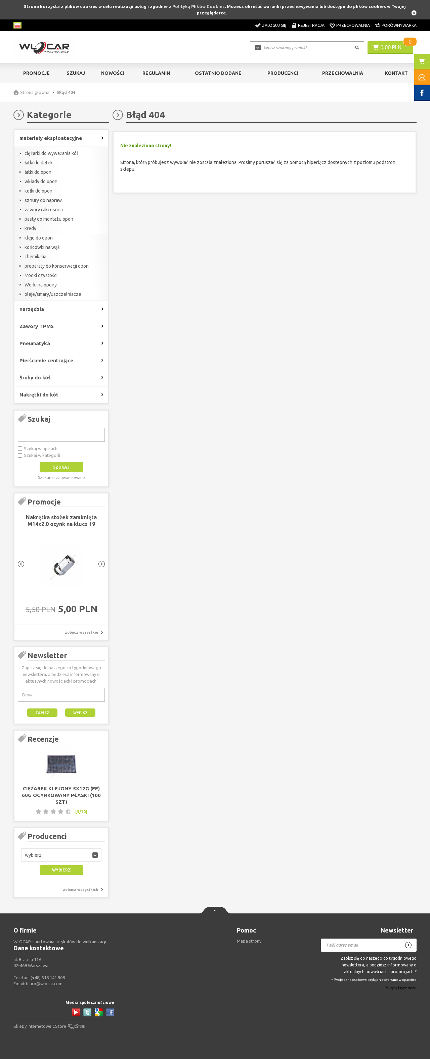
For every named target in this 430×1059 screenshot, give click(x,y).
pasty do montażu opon (49, 219)
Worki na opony (41, 284)
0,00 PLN (390, 47)
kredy (30, 228)
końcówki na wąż (42, 247)
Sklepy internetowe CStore (39, 1026)
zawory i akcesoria (44, 209)
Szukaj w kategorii (42, 455)
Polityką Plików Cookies (198, 6)
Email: (37, 983)
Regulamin (156, 73)
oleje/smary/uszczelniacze (53, 294)
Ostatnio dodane (218, 73)
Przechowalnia (353, 25)
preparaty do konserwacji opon (57, 266)
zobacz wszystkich (80, 890)
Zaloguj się (274, 25)
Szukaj (76, 73)
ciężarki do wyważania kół (51, 153)
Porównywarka (399, 25)
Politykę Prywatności (401, 988)
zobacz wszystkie (81, 632)
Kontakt (396, 73)
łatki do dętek (39, 162)
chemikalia (35, 256)
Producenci (282, 73)
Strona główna (34, 92)
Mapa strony (249, 941)
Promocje (36, 73)
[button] (61, 855)
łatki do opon (38, 172)
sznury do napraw (43, 200)
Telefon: (39, 977)
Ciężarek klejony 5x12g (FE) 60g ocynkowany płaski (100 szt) (61, 795)
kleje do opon (39, 238)
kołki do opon (38, 191)
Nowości (112, 73)
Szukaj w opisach (40, 448)
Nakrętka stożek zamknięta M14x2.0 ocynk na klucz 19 (61, 520)
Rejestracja (311, 25)
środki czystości (41, 275)
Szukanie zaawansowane (61, 477)
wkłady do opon (41, 181)
